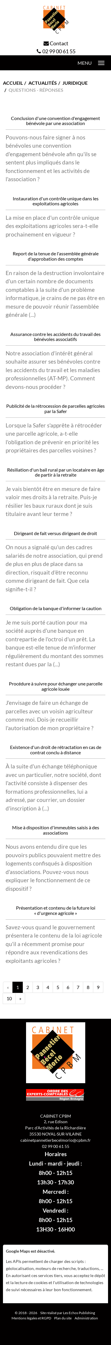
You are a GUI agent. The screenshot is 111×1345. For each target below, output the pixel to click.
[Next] (20, 998)
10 (9, 998)
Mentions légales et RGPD (31, 1318)
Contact (59, 43)
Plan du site (63, 1318)
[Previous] (8, 987)
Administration (86, 1318)
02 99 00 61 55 (58, 51)
